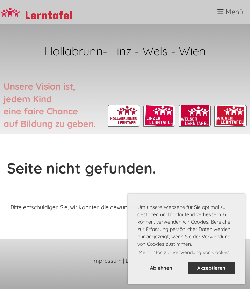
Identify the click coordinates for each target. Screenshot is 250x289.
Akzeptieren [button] (211, 268)
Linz (120, 50)
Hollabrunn (73, 50)
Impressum (107, 260)
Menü (230, 11)
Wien (192, 50)
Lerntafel (48, 12)
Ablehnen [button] (161, 268)
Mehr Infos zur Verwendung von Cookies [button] (184, 252)
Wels (156, 50)
